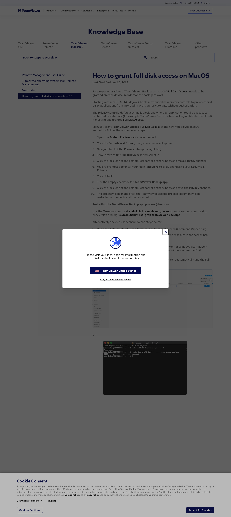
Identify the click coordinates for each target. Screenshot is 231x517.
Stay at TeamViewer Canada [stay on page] (115, 279)
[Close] (166, 232)
